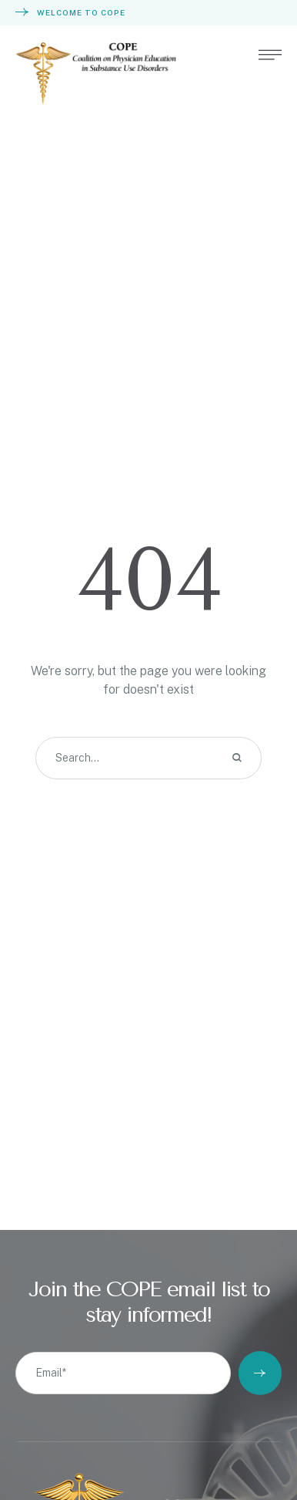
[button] (270, 54)
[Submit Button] (260, 1373)
